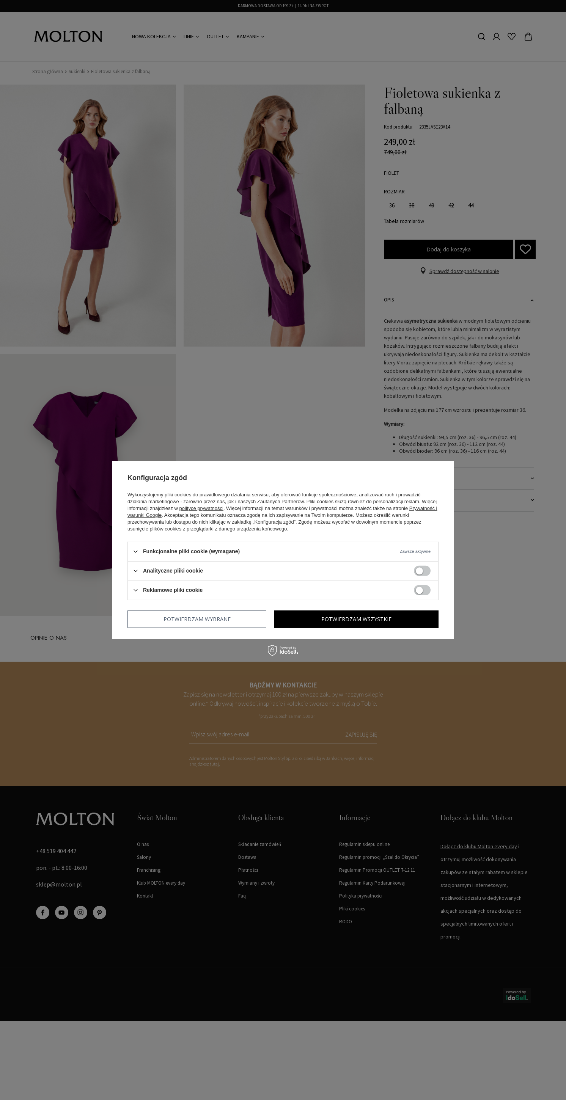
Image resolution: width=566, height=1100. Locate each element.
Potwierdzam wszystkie (356, 618)
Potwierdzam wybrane (197, 618)
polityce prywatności (201, 508)
